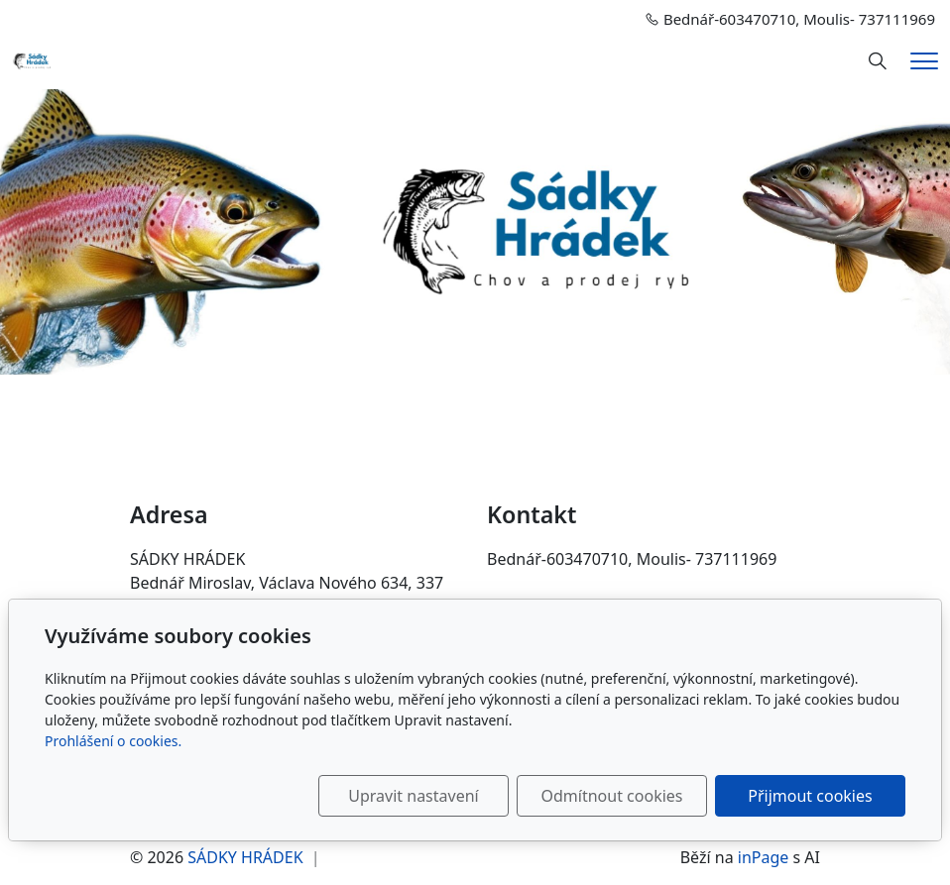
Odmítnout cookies (612, 796)
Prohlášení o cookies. (113, 740)
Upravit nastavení (413, 796)
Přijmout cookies (810, 796)
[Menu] (924, 61)
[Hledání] (877, 61)
